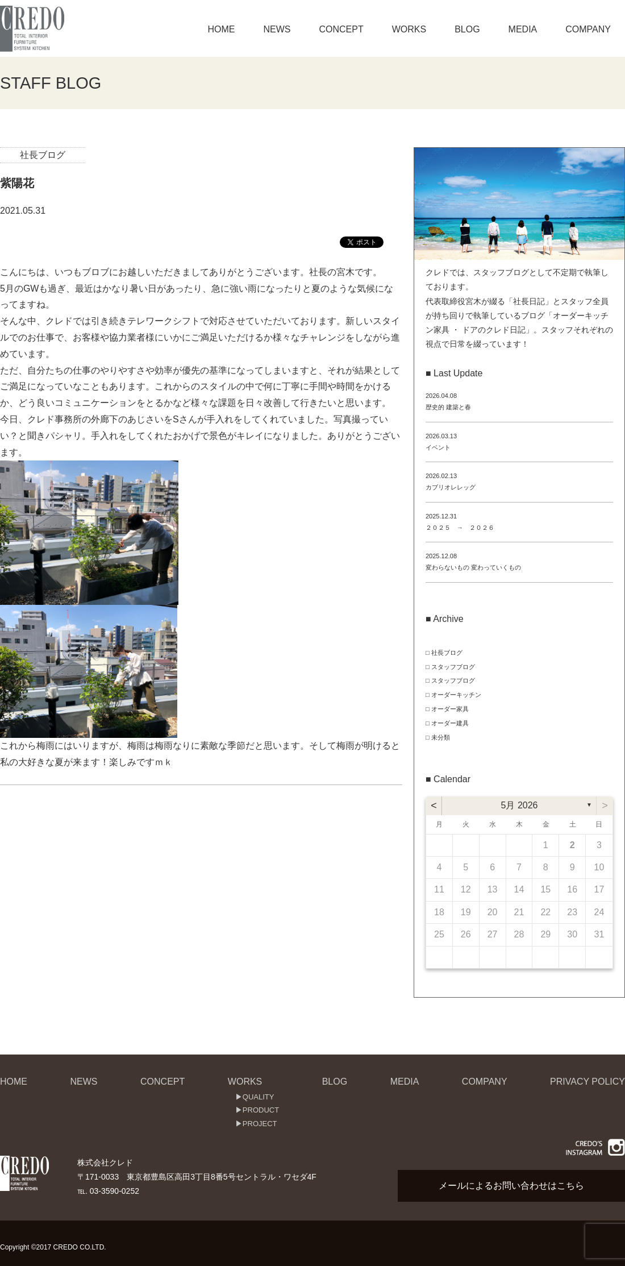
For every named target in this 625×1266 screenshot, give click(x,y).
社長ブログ (42, 155)
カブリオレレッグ (451, 487)
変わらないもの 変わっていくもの (473, 567)
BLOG (467, 29)
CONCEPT (341, 29)
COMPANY (588, 29)
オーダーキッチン (456, 694)
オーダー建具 (450, 723)
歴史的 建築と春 (448, 407)
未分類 (440, 737)
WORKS (409, 29)
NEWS (276, 29)
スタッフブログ (453, 666)
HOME (221, 29)
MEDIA (523, 29)
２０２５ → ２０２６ (460, 527)
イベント (438, 447)
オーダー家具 (450, 708)
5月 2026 (519, 805)
